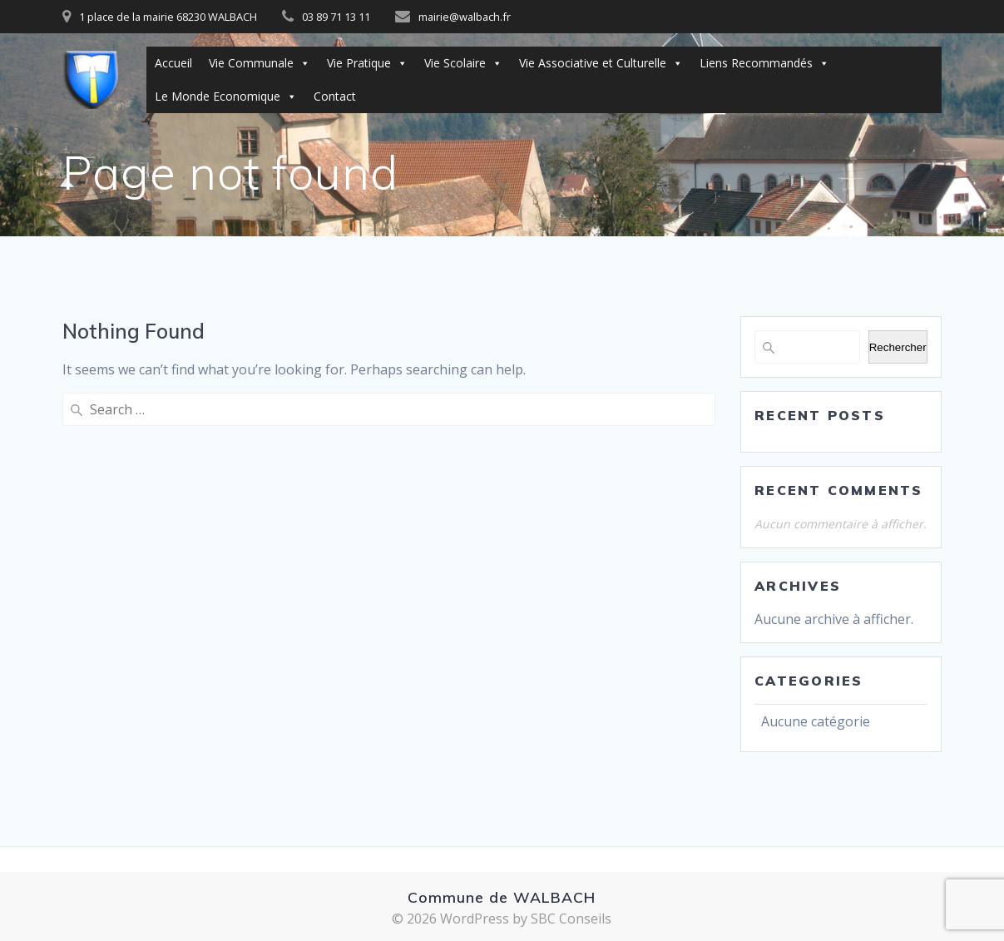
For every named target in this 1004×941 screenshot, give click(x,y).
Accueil (173, 63)
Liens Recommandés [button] (764, 63)
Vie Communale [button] (259, 63)
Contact (335, 96)
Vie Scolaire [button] (463, 63)
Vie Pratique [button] (367, 63)
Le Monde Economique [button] (226, 96)
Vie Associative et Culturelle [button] (601, 63)
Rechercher (898, 347)
